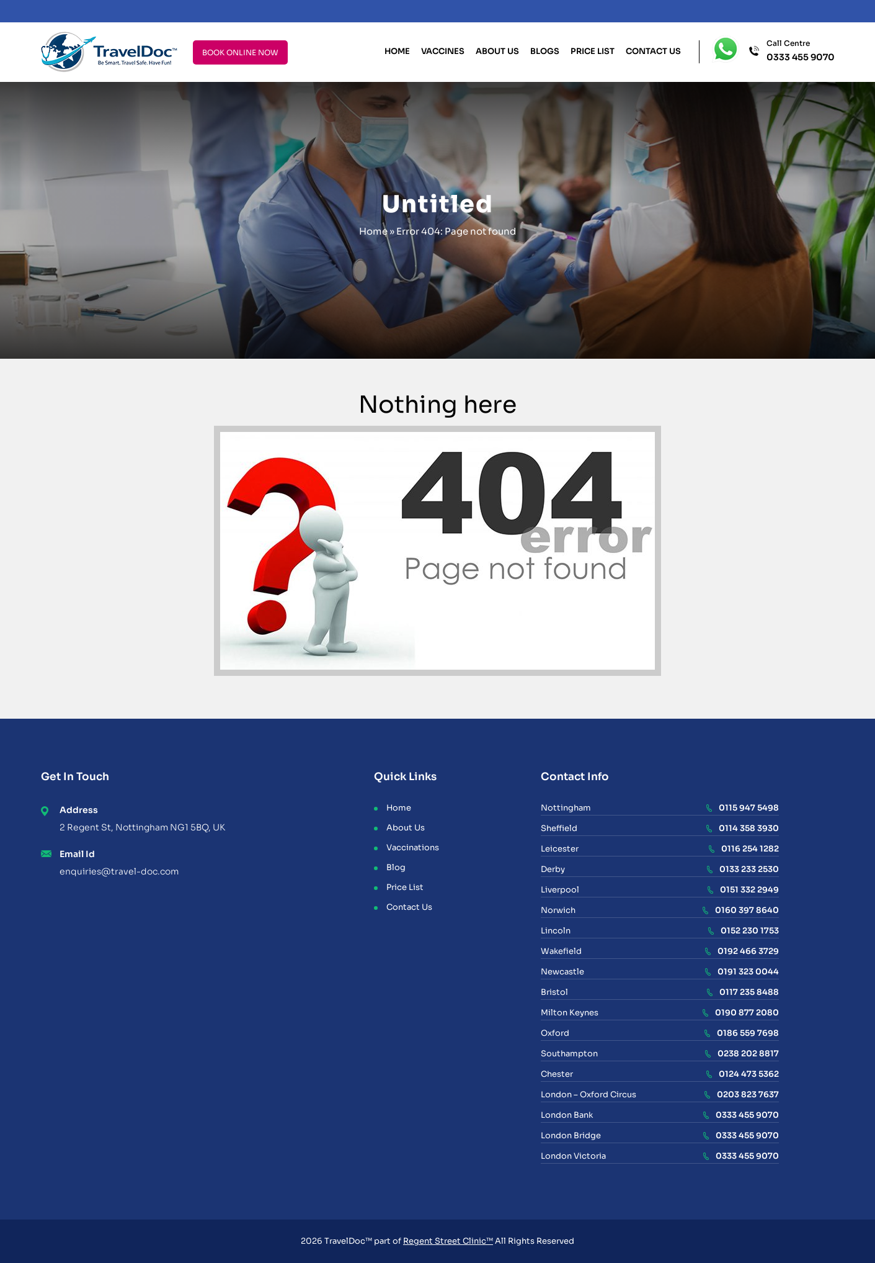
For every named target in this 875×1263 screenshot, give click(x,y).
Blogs (544, 51)
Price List (593, 51)
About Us (497, 51)
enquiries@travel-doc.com (119, 871)
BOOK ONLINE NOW (240, 52)
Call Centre (800, 51)
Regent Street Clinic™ (448, 1241)
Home (397, 51)
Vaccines (442, 51)
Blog (396, 867)
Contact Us (653, 51)
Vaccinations (412, 847)
